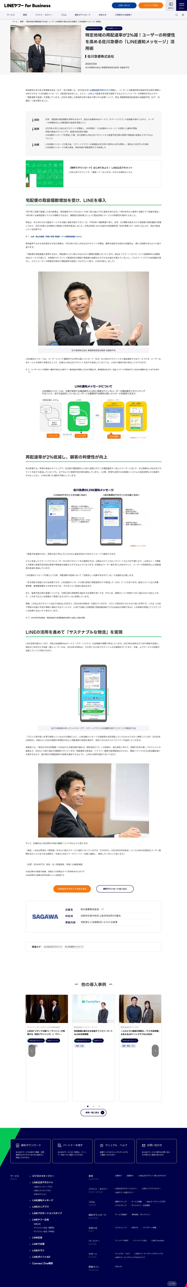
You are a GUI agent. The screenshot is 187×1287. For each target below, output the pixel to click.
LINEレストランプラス (42, 1141)
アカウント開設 (151, 5)
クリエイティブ (120, 1155)
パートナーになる (140, 1191)
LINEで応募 (38, 1194)
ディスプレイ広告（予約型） (44, 1182)
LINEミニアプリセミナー (151, 1139)
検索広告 (37, 1174)
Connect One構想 (42, 1214)
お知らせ (102, 14)
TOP (173, 1234)
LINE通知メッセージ (42, 1150)
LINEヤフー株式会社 (46, 1255)
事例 (25, 14)
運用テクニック (121, 1152)
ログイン (171, 8)
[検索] (176, 15)
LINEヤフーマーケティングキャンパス (149, 1204)
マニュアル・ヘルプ (122, 1204)
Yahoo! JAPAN (30, 1255)
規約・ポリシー (16, 1255)
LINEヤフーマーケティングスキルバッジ (130, 1207)
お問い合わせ (124, 5)
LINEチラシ (38, 1201)
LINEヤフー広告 (40, 1170)
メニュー (181, 5)
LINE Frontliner (158, 1191)
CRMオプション (40, 1144)
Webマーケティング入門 (156, 1152)
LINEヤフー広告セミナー (124, 1142)
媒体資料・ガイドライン (141, 1165)
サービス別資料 (121, 1165)
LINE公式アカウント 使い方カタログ (152, 1126)
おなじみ (118, 1217)
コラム (64, 14)
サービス (11, 14)
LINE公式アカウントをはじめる (72, 888)
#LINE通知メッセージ (74, 946)
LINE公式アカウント (99, 90)
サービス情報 (137, 1152)
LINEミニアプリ (40, 1157)
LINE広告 (37, 1188)
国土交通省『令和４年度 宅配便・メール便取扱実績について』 (59, 236)
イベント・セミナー (44, 14)
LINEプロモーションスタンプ (47, 1163)
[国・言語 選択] (183, 15)
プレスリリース (121, 1178)
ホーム (14, 21)
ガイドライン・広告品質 (140, 1155)
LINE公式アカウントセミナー (126, 1139)
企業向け (118, 1126)
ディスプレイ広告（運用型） (44, 1178)
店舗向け (130, 1126)
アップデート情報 (149, 1178)
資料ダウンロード (82, 14)
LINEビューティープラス (43, 1137)
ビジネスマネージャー (43, 1126)
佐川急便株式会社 (90, 909)
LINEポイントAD (41, 1207)
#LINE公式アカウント (53, 946)
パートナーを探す (122, 1191)
